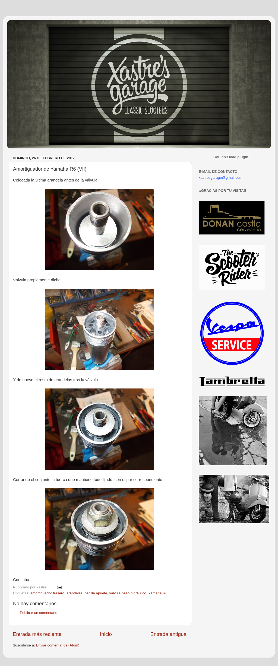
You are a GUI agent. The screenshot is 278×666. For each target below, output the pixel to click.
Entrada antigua (168, 634)
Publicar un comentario (38, 613)
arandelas (75, 593)
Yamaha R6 (157, 593)
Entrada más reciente (37, 634)
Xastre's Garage (23, 27)
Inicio (106, 634)
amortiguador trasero (47, 593)
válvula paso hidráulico (127, 593)
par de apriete (95, 593)
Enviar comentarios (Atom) (58, 645)
